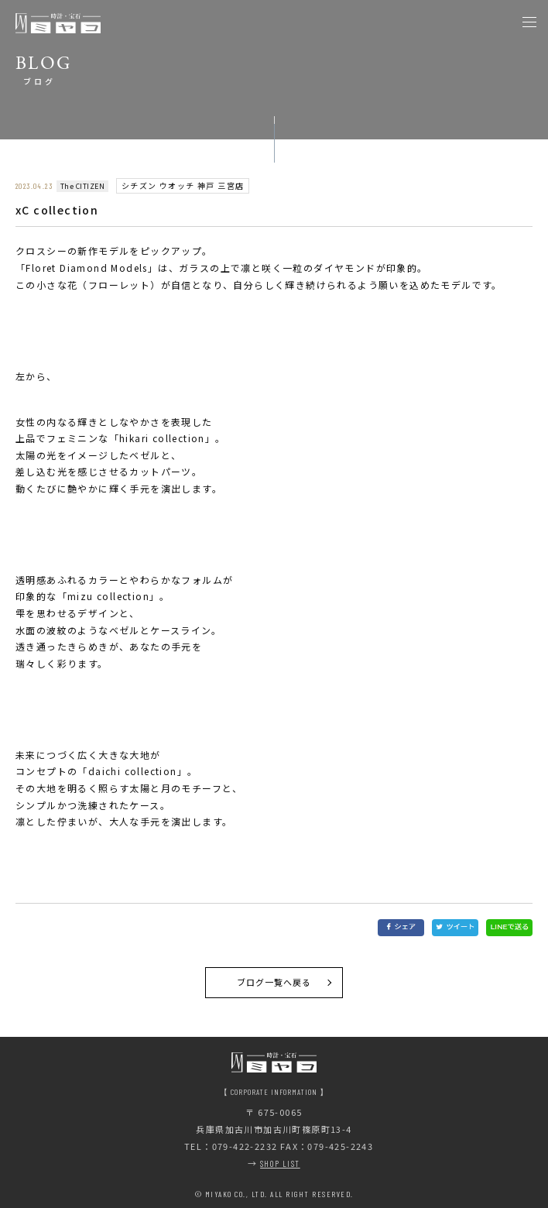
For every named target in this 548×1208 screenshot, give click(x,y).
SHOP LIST (280, 1163)
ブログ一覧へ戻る (274, 982)
